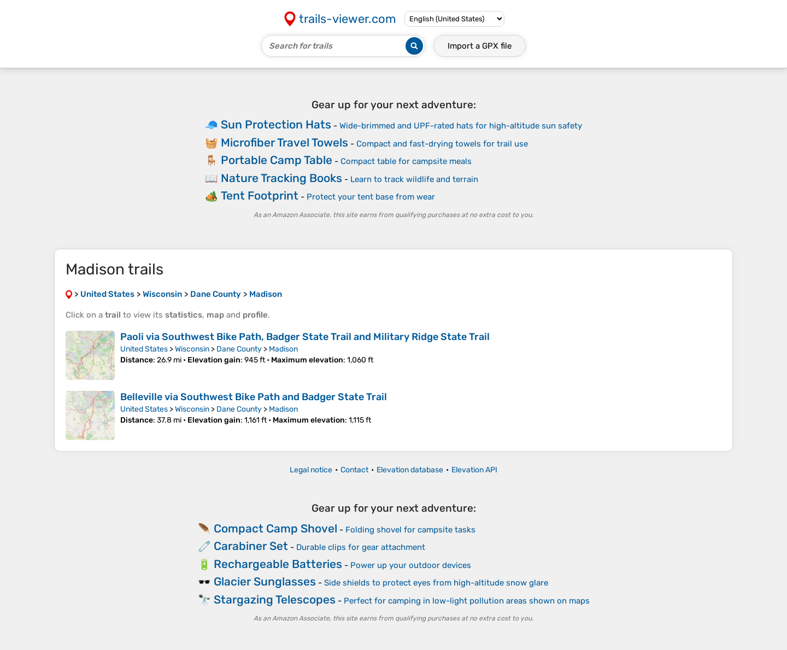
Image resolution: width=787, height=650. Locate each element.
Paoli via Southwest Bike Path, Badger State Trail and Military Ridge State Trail (305, 337)
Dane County (239, 349)
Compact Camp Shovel (275, 528)
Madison (283, 349)
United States (144, 349)
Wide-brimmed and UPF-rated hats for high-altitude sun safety (460, 126)
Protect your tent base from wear (371, 197)
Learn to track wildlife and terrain (414, 179)
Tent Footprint (259, 195)
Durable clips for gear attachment (360, 547)
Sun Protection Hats (276, 124)
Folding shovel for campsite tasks (410, 530)
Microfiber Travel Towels (284, 142)
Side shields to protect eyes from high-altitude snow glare (436, 583)
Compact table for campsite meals (406, 161)
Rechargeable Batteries (278, 564)
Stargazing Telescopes (275, 599)
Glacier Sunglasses (265, 581)
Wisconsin (192, 349)
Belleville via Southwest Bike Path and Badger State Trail (253, 397)
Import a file (480, 46)
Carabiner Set (251, 546)
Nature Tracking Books (281, 178)
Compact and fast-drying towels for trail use (442, 144)
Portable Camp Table (276, 160)
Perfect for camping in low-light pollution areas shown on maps (467, 601)
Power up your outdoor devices (410, 565)
